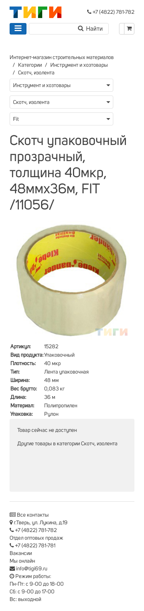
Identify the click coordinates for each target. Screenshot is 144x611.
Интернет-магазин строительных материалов (62, 57)
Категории (30, 65)
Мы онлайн (22, 561)
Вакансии (21, 553)
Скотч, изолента (36, 73)
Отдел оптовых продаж (36, 538)
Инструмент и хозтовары (79, 65)
